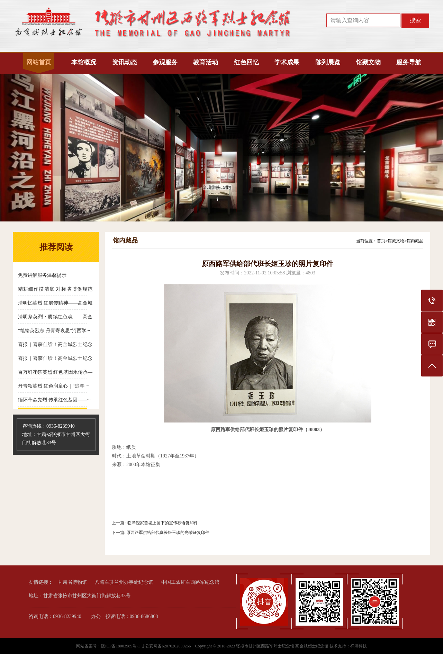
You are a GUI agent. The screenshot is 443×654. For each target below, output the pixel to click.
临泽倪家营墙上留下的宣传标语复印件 (162, 522)
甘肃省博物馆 (72, 582)
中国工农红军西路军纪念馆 (190, 582)
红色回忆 (246, 62)
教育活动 (205, 62)
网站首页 (38, 62)
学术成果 (286, 62)
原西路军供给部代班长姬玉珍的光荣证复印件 (167, 532)
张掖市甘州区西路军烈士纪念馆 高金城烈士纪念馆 (282, 646)
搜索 (415, 20)
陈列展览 (327, 62)
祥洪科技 (358, 646)
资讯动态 (124, 62)
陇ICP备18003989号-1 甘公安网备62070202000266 (146, 646)
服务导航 (408, 62)
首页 (381, 240)
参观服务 (165, 62)
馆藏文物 (368, 62)
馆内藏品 (415, 240)
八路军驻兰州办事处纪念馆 (124, 582)
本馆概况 (83, 62)
